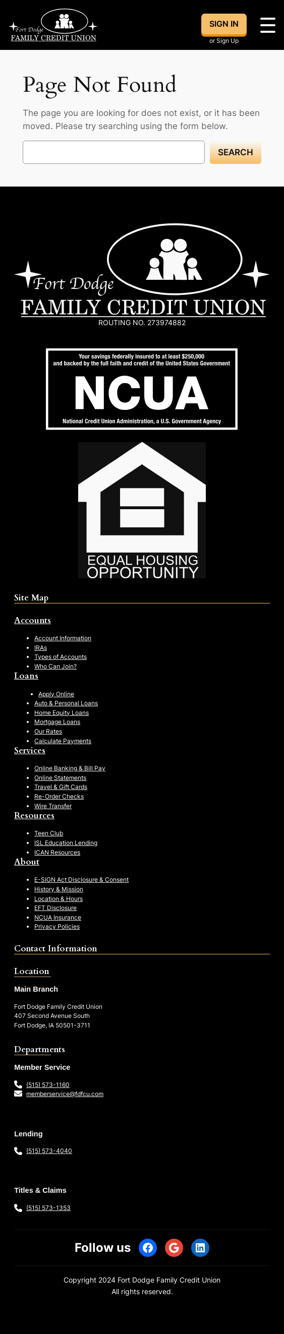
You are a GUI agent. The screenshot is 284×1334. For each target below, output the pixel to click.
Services (29, 750)
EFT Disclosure (55, 908)
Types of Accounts (60, 656)
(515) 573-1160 (48, 1084)
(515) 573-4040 (49, 1151)
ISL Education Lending (65, 842)
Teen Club (48, 833)
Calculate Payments (62, 741)
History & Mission (58, 889)
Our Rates (48, 731)
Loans (26, 676)
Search (235, 152)
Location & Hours (58, 898)
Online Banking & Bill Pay (69, 768)
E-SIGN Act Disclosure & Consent (81, 879)
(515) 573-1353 (48, 1207)
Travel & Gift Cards (60, 787)
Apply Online (56, 694)
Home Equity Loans (61, 712)
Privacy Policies (57, 926)
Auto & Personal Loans (66, 703)
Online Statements (60, 777)
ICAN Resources (57, 852)
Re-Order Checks (59, 796)
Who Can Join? (55, 666)
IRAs (40, 647)
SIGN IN (224, 24)
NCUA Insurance (57, 917)
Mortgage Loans (57, 721)
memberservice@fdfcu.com (64, 1094)
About (26, 862)
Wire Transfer (53, 806)
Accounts (32, 620)
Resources (34, 815)
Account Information (62, 638)
